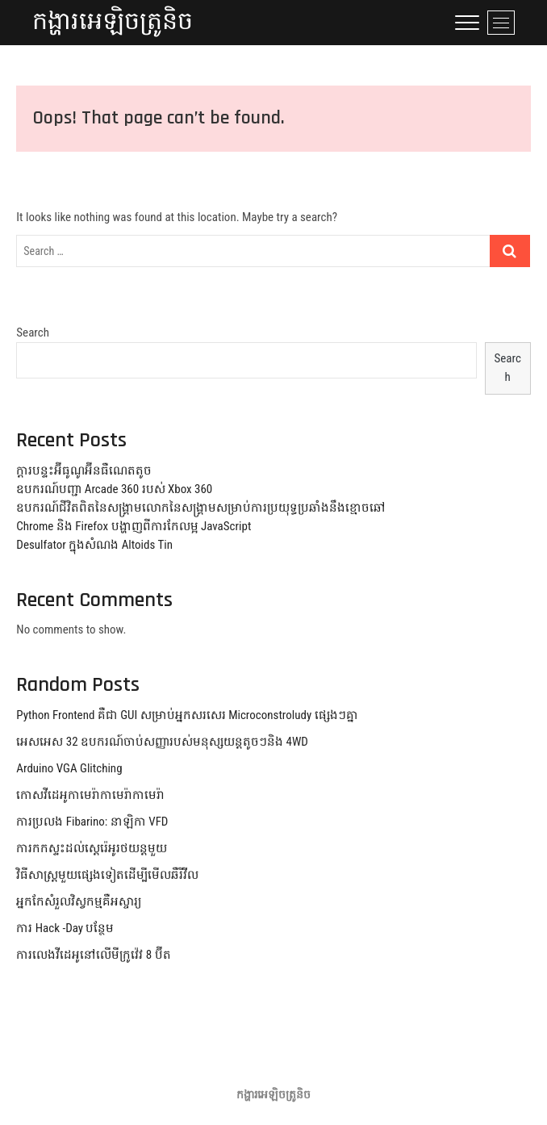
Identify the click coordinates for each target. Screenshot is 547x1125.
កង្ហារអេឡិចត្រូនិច (112, 22)
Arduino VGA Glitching (69, 768)
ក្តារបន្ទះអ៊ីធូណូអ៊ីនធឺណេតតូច (84, 470)
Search (32, 332)
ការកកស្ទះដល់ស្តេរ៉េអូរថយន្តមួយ (91, 848)
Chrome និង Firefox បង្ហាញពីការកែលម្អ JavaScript (133, 526)
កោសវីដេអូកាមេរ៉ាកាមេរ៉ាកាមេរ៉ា (90, 795)
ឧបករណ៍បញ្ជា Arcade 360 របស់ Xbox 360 (114, 489)
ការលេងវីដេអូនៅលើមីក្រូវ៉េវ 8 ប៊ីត (93, 954)
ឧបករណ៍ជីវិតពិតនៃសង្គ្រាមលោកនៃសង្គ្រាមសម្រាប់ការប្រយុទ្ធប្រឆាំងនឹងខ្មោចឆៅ (201, 507)
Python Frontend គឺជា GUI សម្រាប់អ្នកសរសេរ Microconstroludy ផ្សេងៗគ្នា (186, 715)
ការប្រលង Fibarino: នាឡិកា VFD (92, 821)
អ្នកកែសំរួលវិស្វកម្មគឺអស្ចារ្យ (78, 901)
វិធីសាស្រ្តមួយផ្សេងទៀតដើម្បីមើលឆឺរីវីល (107, 875)
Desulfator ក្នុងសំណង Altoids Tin (94, 544)
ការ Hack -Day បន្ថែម (65, 928)
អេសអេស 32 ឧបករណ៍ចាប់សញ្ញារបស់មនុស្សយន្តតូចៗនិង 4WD (162, 741)
